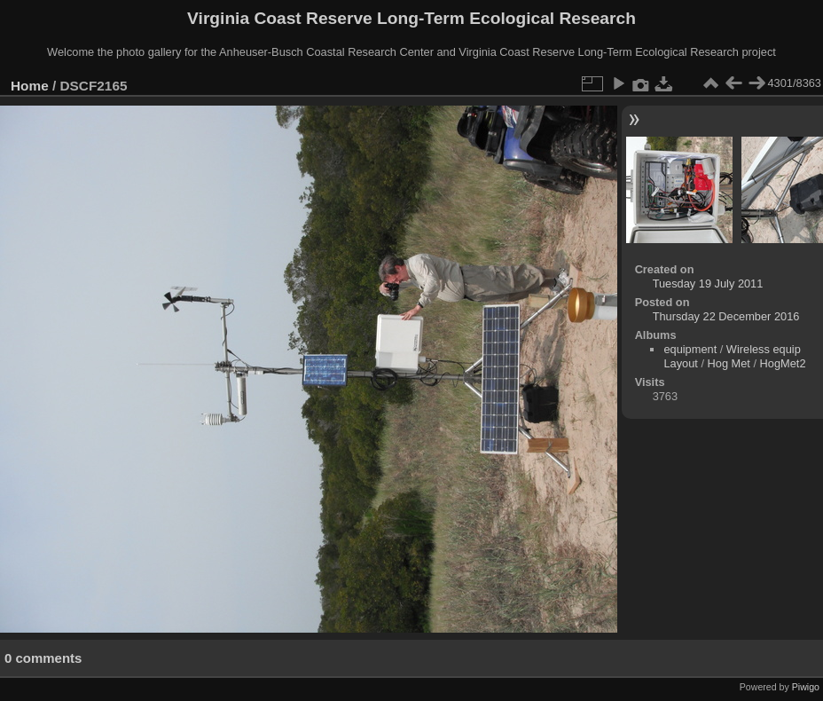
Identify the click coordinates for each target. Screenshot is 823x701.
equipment (690, 349)
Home (30, 85)
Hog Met (729, 363)
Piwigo (805, 686)
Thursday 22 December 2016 (726, 316)
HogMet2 (783, 363)
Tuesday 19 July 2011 (708, 283)
